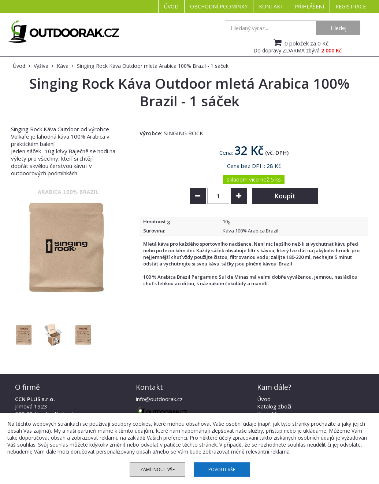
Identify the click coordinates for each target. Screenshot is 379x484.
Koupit (285, 195)
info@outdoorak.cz (159, 399)
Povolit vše (221, 469)
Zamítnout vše (157, 469)
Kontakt (271, 6)
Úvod (171, 6)
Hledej (338, 28)
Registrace (350, 6)
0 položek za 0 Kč (300, 42)
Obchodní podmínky (219, 6)
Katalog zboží (274, 406)
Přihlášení (309, 6)
